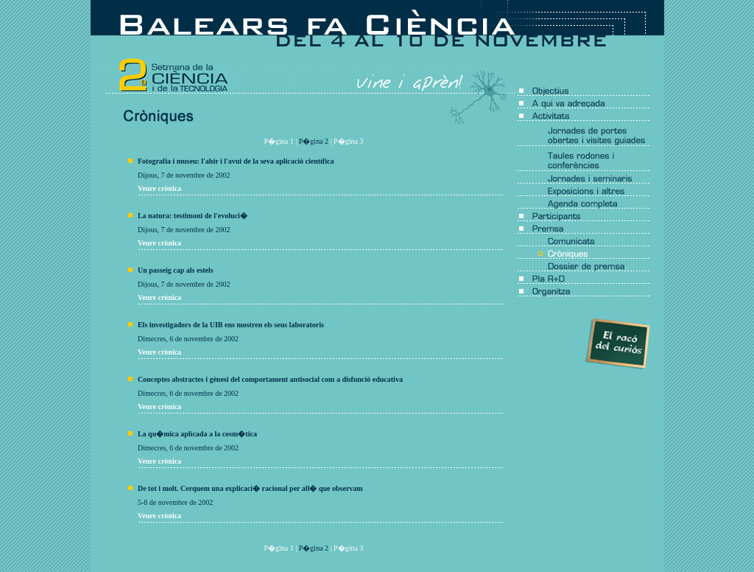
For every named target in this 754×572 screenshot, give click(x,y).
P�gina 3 (348, 141)
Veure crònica (159, 188)
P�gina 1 (279, 141)
